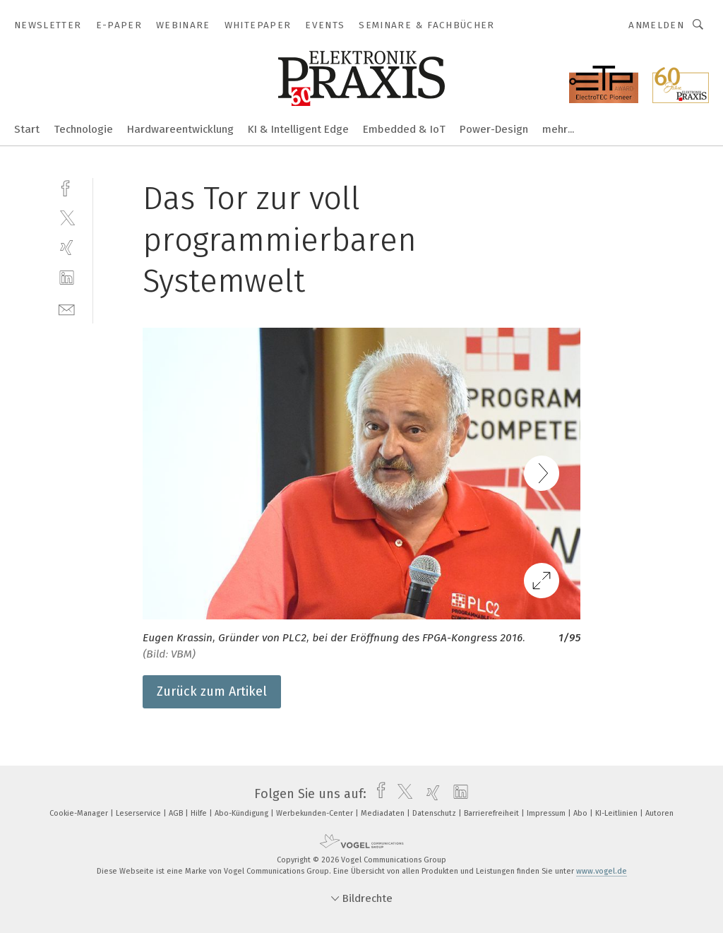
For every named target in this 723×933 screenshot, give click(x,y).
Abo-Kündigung (242, 813)
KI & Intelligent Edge (298, 129)
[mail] (67, 308)
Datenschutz (435, 813)
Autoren (659, 813)
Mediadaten (384, 813)
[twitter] (67, 217)
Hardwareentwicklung (180, 129)
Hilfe (200, 813)
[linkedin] (67, 278)
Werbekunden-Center (315, 813)
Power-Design (494, 129)
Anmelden (656, 25)
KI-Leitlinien (617, 813)
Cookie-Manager (79, 813)
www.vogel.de (601, 871)
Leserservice (139, 813)
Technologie (83, 129)
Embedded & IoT (404, 129)
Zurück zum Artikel (212, 691)
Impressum (547, 813)
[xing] (67, 247)
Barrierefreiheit (492, 813)
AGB (177, 813)
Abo (581, 813)
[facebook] (67, 187)
